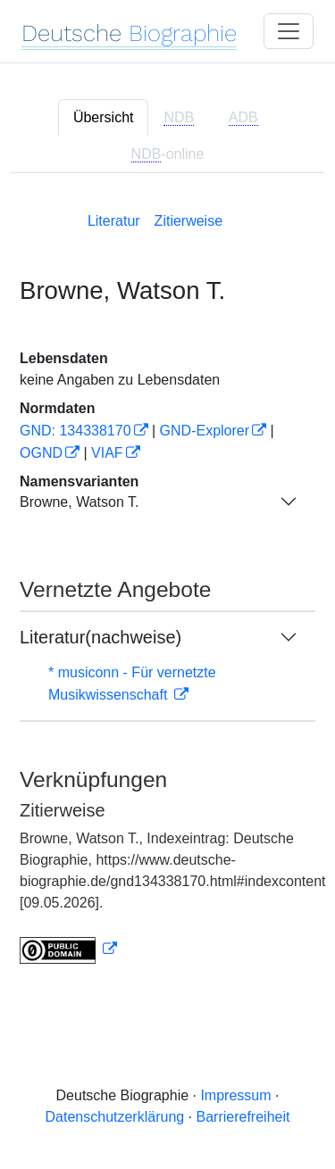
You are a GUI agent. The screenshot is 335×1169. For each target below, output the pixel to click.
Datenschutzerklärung (115, 1116)
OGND (41, 452)
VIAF (107, 452)
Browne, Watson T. (79, 502)
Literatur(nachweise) (100, 637)
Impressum (235, 1095)
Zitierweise (188, 220)
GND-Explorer (204, 430)
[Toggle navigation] (289, 31)
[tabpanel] (167, 584)
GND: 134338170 (75, 430)
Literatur (114, 220)
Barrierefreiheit (243, 1116)
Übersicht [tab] (103, 117)
